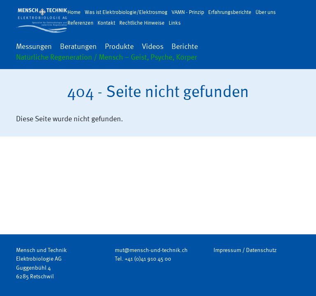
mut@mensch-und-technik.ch (151, 250)
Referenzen (80, 23)
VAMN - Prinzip (188, 12)
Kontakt (106, 23)
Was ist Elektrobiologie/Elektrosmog (126, 12)
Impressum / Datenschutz (245, 250)
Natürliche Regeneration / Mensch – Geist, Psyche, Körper (106, 57)
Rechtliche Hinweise (142, 23)
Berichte (185, 46)
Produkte (119, 46)
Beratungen (78, 46)
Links (175, 23)
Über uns (266, 12)
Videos (152, 46)
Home (74, 12)
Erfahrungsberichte (229, 12)
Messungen (34, 46)
